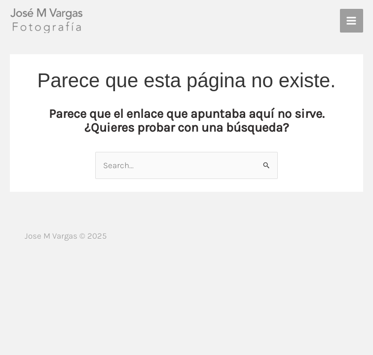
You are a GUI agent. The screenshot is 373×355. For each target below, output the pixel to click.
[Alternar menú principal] (352, 21)
